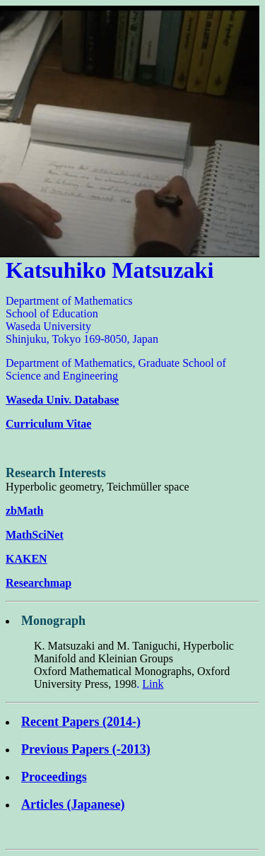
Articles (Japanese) (72, 804)
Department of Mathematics (69, 301)
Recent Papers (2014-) (81, 722)
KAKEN (26, 559)
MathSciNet (35, 535)
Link (152, 684)
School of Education (52, 313)
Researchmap (38, 583)
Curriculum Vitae (48, 424)
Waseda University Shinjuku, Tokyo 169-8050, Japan (82, 332)
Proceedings (54, 777)
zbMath (24, 511)
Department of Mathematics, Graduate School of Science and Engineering (116, 369)
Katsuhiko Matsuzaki (109, 270)
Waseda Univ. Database (62, 400)
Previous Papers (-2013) (86, 749)
